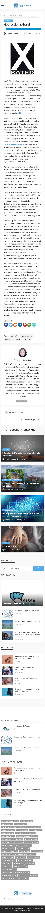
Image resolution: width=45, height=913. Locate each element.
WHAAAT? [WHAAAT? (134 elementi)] (23, 878)
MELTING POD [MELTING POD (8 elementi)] (8, 848)
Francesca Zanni (10, 550)
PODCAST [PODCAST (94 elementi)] (24, 851)
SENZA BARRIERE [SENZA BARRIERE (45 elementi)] (25, 860)
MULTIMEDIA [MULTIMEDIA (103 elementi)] (23, 848)
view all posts (22, 400)
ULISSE (27, 339)
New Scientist (25, 113)
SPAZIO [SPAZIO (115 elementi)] (6, 863)
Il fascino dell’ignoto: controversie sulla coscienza (21, 454)
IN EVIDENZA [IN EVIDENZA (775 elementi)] (31, 839)
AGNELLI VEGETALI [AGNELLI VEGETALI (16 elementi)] (10, 821)
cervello (14, 336)
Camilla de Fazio (10, 459)
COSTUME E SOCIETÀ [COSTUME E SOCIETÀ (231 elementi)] (31, 827)
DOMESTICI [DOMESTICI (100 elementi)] (35, 830)
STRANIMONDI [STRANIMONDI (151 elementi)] (20, 866)
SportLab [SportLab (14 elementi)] (6, 866)
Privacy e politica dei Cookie (14, 899)
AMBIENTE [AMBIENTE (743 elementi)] (26, 821)
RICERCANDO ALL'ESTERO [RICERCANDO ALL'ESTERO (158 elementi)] (25, 854)
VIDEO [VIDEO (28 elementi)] (33, 875)
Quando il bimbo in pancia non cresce (26, 679)
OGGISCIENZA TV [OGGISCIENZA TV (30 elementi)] (9, 851)
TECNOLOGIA (8, 510)
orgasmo (8, 339)
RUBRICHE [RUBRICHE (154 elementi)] (7, 857)
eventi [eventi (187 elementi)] (30, 833)
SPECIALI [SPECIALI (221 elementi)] (18, 863)
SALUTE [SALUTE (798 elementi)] (20, 857)
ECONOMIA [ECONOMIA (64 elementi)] (7, 833)
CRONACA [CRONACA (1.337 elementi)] (8, 830)
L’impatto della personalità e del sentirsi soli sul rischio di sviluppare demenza (27, 634)
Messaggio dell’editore (14, 603)
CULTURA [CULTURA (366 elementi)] (22, 830)
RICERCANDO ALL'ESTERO (12, 480)
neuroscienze (27, 336)
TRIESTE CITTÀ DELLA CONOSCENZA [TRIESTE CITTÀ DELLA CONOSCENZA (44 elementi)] (15, 872)
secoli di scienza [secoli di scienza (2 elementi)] (8, 860)
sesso (18, 339)
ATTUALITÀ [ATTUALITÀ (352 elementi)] (20, 824)
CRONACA (8, 20)
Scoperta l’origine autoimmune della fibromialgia (27, 690)
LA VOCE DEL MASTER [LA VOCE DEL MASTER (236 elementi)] (11, 845)
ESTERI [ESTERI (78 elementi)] (20, 833)
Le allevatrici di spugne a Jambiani (28, 621)
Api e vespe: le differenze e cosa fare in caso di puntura (27, 657)
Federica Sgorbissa (13, 33)
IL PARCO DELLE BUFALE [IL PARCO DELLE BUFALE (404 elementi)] (12, 839)
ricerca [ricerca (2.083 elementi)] (7, 854)
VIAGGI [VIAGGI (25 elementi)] (22, 875)
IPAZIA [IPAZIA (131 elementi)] (23, 842)
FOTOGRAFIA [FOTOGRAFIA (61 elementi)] (8, 836)
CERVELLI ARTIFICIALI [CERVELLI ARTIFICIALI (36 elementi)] (10, 827)
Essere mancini (9, 546)
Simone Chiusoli (10, 519)
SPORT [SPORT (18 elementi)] (30, 863)
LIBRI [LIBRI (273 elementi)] (27, 845)
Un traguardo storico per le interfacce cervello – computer (20, 514)
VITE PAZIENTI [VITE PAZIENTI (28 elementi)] (8, 878)
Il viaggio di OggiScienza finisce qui (28, 610)
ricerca (6, 449)
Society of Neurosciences (14, 144)
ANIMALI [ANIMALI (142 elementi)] (7, 824)
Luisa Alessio (9, 489)
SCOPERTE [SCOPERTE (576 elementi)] (33, 857)
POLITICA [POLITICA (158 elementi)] (37, 851)
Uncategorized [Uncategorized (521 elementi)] (9, 875)
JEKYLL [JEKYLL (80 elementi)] (34, 842)
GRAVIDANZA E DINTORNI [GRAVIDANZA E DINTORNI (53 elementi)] (27, 836)
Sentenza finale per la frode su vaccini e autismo (26, 668)
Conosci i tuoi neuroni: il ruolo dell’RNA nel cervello (20, 484)
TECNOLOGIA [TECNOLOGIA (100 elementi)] (8, 869)
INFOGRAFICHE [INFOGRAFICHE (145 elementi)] (9, 842)
